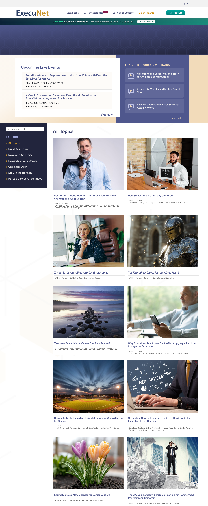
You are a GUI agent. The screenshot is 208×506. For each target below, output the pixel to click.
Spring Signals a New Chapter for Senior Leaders (82, 494)
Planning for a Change (64, 206)
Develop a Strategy (72, 208)
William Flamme (61, 203)
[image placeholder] (88, 139)
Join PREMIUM (176, 13)
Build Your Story (103, 206)
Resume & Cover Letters (85, 206)
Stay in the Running (179, 353)
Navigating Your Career (108, 349)
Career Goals (179, 428)
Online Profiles (152, 428)
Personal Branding (166, 278)
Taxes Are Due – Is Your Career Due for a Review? (82, 343)
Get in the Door (182, 202)
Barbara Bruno (135, 426)
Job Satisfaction (91, 349)
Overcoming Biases (92, 278)
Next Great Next (76, 349)
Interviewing (148, 353)
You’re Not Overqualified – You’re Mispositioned (81, 272)
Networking (170, 202)
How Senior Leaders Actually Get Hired (150, 195)
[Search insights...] (25, 129)
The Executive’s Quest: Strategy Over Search (153, 272)
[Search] (8, 129)
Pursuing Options (77, 428)
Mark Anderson (61, 349)
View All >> (107, 114)
